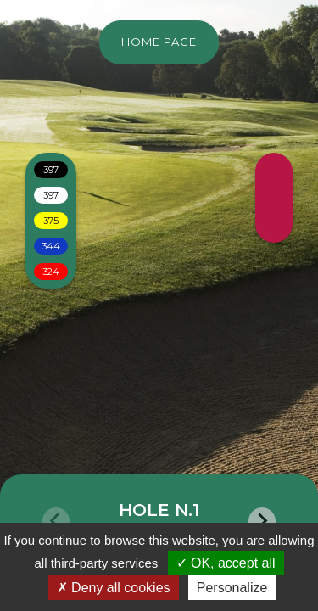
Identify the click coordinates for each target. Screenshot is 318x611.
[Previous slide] (56, 521)
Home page (159, 41)
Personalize (232, 587)
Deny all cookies (113, 587)
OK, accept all (226, 563)
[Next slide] (262, 521)
